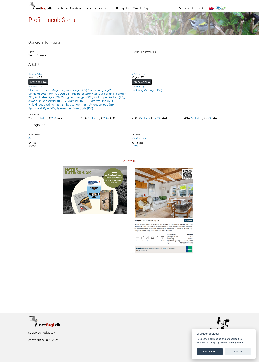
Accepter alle (209, 351)
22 (29, 137)
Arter (108, 8)
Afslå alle (237, 351)
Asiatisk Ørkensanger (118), (46, 101)
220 (157, 118)
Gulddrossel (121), (75, 101)
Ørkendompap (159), (102, 104)
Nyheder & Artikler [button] (69, 8)
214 (105, 118)
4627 (135, 146)
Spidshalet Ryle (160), (42, 108)
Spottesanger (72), (100, 90)
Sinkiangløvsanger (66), (147, 90)
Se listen (42, 118)
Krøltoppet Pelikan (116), (109, 97)
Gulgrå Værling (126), (100, 101)
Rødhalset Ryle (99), (48, 97)
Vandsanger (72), (77, 90)
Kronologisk (38, 81)
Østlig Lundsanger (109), (77, 97)
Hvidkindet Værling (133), (45, 104)
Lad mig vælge (235, 342)
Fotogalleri (123, 8)
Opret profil (186, 8)
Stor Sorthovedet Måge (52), (47, 90)
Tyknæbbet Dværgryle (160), (75, 108)
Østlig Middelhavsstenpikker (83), (82, 93)
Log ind (201, 8)
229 (208, 118)
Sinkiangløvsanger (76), (44, 93)
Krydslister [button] (93, 8)
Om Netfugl (141, 8)
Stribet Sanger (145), (75, 104)
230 (53, 118)
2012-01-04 (139, 137)
